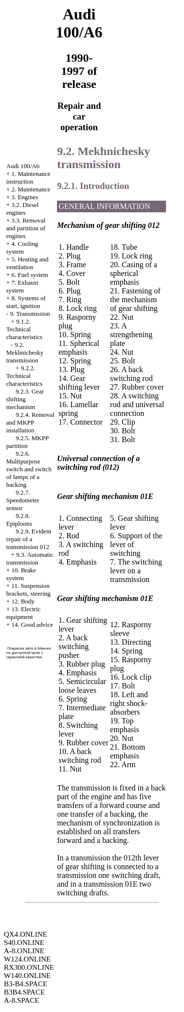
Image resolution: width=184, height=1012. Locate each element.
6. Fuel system (29, 274)
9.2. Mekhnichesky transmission (25, 352)
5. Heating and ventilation (27, 263)
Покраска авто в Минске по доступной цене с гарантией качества (28, 652)
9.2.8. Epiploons (19, 519)
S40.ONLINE (24, 942)
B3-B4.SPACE (25, 984)
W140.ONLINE (27, 975)
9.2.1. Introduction (93, 186)
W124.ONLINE (27, 959)
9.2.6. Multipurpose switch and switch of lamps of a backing (29, 469)
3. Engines (24, 197)
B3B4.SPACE (24, 992)
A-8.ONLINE (24, 951)
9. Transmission (30, 313)
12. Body (23, 601)
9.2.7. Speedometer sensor (22, 500)
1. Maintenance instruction (28, 177)
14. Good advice (32, 624)
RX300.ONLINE (29, 967)
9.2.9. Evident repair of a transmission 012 (28, 539)
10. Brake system (21, 574)
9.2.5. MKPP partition (27, 441)
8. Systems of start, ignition (26, 301)
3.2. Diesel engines (22, 208)
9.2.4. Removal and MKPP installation (30, 422)
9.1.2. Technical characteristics (24, 329)
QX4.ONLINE (25, 934)
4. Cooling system (22, 247)
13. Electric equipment (23, 612)
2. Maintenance (30, 189)
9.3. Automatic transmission (30, 558)
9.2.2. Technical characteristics (24, 375)
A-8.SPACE (21, 1000)
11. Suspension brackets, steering (28, 589)
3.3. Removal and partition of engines (25, 228)
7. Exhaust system (22, 286)
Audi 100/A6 (22, 166)
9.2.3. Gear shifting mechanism (25, 399)
